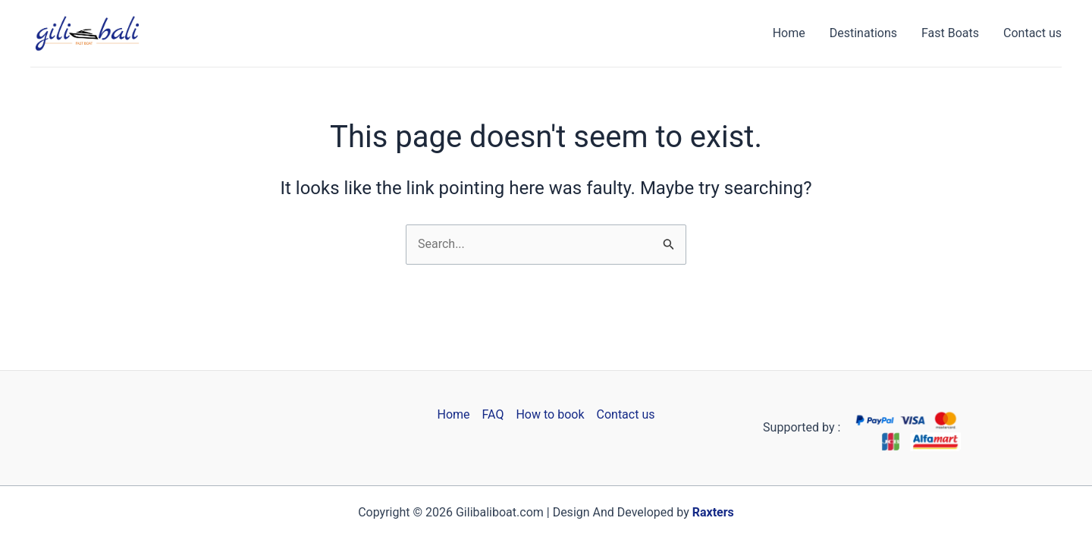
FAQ (493, 414)
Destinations (863, 33)
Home (789, 33)
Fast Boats (950, 33)
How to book (550, 414)
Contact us (1032, 33)
